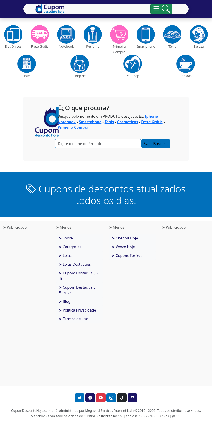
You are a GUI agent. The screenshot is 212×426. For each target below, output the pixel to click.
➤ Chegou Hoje (125, 238)
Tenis (109, 121)
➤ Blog (64, 301)
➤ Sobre (66, 238)
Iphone (151, 116)
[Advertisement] (26, 306)
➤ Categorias (70, 246)
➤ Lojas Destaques (75, 264)
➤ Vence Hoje (123, 246)
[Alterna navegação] (161, 9)
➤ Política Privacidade (77, 310)
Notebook (67, 121)
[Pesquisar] (98, 143)
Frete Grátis (152, 121)
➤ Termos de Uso (73, 318)
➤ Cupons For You (127, 255)
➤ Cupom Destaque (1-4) (78, 275)
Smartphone (90, 121)
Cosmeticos (127, 121)
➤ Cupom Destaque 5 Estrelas (77, 290)
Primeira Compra (73, 127)
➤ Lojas (65, 255)
